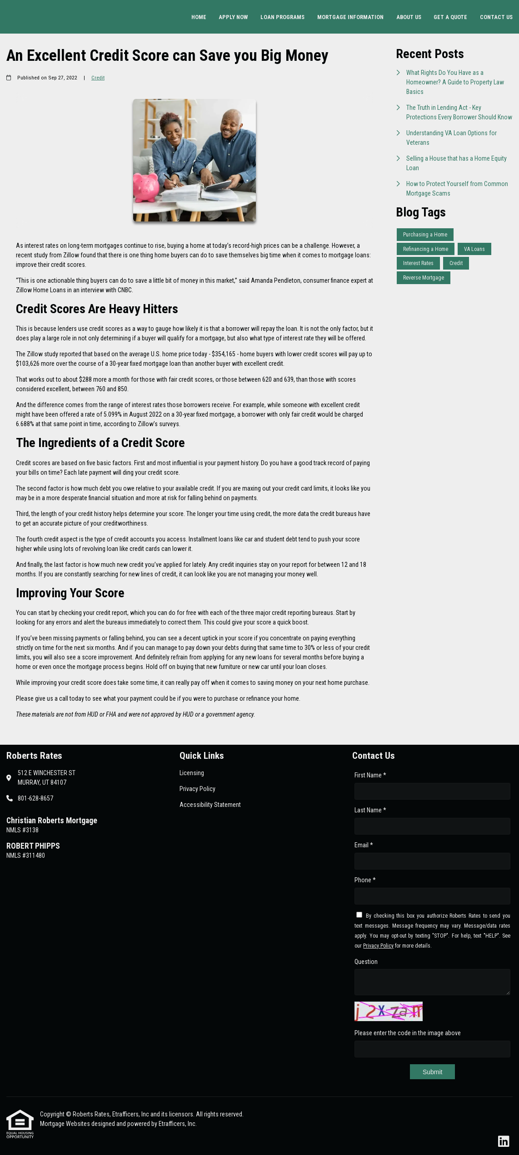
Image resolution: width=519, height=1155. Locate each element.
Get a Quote (450, 17)
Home (198, 17)
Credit (98, 77)
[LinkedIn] (503, 1142)
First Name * (370, 775)
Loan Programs (282, 17)
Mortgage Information (350, 17)
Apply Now (233, 17)
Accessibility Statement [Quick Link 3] (210, 804)
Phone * (365, 880)
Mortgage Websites (65, 1123)
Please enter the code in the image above (407, 1033)
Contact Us (496, 17)
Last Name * (370, 810)
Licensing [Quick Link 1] (192, 773)
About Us (408, 17)
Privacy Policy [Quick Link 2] (197, 788)
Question (366, 961)
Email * (363, 845)
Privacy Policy (378, 946)
